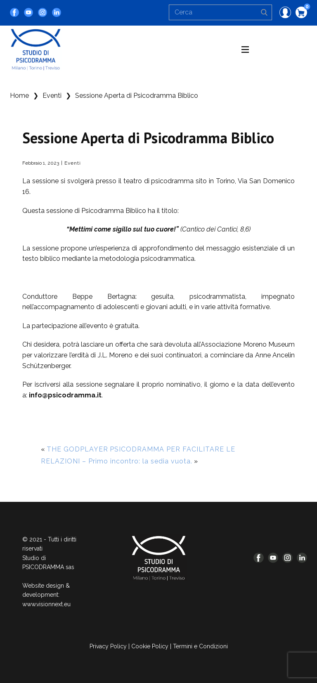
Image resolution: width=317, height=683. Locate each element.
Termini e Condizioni (200, 646)
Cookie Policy (149, 646)
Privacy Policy (108, 646)
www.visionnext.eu (46, 604)
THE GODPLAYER (77, 449)
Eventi (52, 95)
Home (19, 95)
